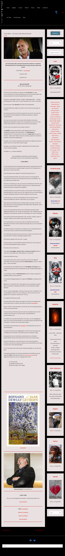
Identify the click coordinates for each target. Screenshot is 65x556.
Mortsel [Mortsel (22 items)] (51, 142)
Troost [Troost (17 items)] (58, 150)
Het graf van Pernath (30, 355)
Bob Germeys (9, 17)
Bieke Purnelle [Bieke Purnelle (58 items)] (55, 113)
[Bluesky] (56, 13)
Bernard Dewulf (23, 501)
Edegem (13, 7)
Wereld (25, 7)
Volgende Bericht (40, 530)
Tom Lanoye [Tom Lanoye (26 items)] (53, 150)
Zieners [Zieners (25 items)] (55, 158)
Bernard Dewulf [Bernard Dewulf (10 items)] (55, 111)
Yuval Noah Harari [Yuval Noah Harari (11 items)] (55, 156)
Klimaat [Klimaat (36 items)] (59, 133)
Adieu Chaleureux (55, 368)
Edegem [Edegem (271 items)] (59, 121)
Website (55, 213)
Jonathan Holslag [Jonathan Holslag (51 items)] (55, 131)
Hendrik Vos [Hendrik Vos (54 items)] (52, 125)
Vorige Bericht (5, 530)
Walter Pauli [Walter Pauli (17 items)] (55, 152)
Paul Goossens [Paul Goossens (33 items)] (57, 142)
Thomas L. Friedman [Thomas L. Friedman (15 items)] (55, 146)
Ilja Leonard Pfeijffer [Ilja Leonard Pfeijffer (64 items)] (55, 127)
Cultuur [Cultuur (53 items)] (52, 117)
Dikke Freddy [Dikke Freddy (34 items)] (53, 121)
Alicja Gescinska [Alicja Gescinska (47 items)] (55, 104)
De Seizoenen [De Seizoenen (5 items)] (53, 119)
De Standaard (26, 70)
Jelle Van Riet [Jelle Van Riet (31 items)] (55, 129)
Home (7, 7)
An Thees (48, 7)
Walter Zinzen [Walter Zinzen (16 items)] (55, 154)
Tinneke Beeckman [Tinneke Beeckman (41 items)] (55, 148)
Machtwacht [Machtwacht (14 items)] (55, 138)
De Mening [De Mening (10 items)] (57, 117)
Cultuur (19, 7)
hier (10, 498)
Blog (16, 17)
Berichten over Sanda (55, 358)
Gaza (55, 62)
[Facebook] (56, 12)
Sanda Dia (41, 7)
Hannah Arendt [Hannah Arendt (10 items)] (55, 123)
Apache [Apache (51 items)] (58, 106)
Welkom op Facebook (23, 512)
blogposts (55, 33)
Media (35, 7)
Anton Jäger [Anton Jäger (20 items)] (53, 106)
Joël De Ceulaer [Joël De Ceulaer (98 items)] (53, 133)
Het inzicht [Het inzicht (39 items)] (58, 125)
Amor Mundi (2, 8)
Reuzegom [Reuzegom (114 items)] (55, 144)
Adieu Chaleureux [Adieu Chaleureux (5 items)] (55, 102)
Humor (30, 7)
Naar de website (23, 519)
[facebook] (31, 540)
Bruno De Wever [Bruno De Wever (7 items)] (55, 115)
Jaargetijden (35, 303)
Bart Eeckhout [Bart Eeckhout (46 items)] (55, 109)
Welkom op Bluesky (23, 515)
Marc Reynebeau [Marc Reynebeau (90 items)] (55, 140)
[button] (63, 13)
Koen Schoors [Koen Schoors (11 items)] (55, 135)
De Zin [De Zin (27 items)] (58, 119)
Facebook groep (55, 169)
